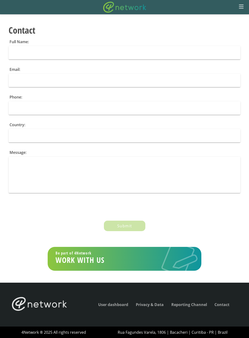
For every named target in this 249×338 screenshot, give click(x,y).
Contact (221, 304)
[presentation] (45, 207)
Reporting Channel (189, 304)
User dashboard (113, 304)
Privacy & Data (150, 304)
